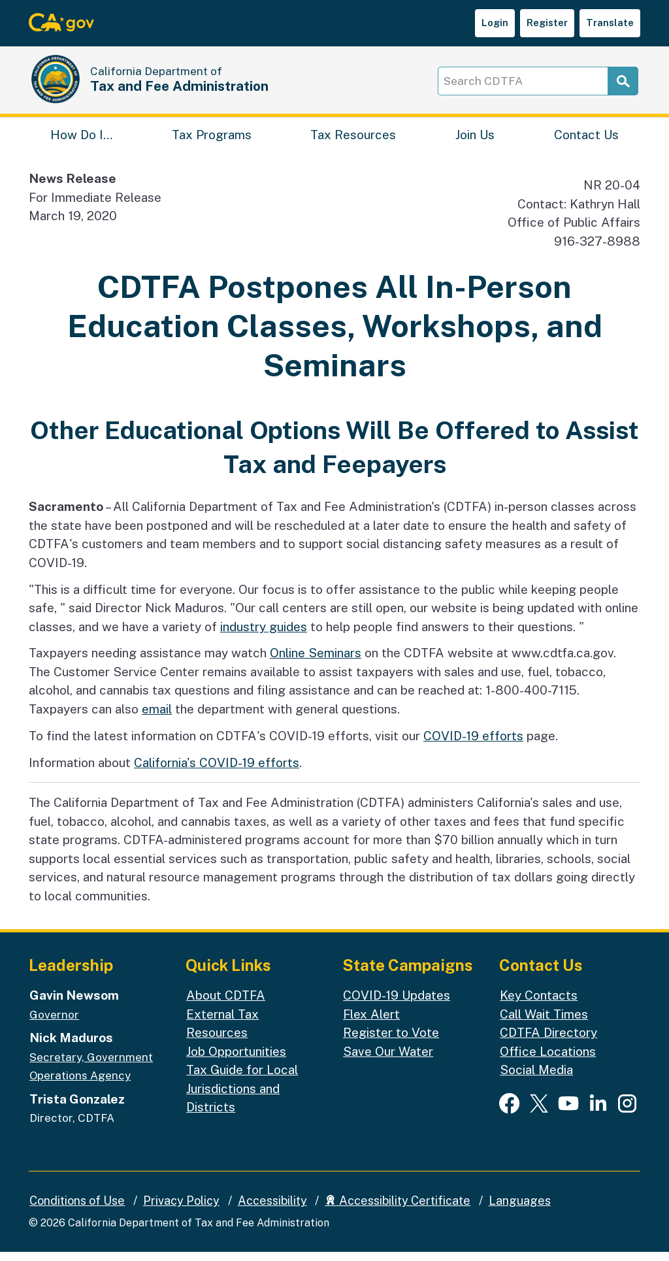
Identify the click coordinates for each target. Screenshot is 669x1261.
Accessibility (272, 1209)
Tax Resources (353, 140)
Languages (520, 1209)
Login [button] (494, 22)
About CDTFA (225, 1004)
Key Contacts (539, 1004)
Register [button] (547, 22)
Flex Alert (371, 1022)
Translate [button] (610, 22)
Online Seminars (315, 662)
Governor (54, 1023)
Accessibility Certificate (397, 1209)
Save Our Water (388, 1060)
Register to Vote (391, 1041)
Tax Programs (212, 140)
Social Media (536, 1079)
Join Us (475, 140)
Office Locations (548, 1060)
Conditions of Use (77, 1209)
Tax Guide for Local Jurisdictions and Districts (242, 1097)
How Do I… (81, 140)
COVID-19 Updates (396, 1004)
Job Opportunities (236, 1060)
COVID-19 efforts (473, 744)
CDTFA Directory (548, 1041)
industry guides (263, 635)
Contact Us (586, 140)
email (157, 718)
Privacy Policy (181, 1209)
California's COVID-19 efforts (216, 771)
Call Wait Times (544, 1022)
